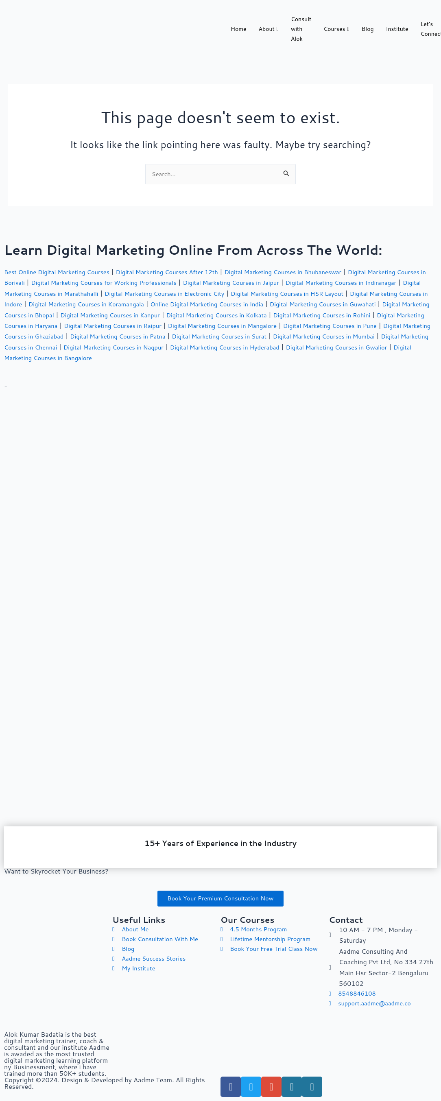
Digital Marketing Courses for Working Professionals (146, 281)
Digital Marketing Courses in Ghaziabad (244, 334)
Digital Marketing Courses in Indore (84, 302)
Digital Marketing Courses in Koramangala (207, 302)
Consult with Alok (301, 30)
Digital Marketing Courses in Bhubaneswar (309, 270)
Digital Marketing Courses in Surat (56, 345)
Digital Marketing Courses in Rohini (86, 323)
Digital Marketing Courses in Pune (127, 334)
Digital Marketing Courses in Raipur (318, 323)
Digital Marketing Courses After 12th (182, 270)
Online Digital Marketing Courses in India (339, 302)
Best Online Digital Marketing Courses (62, 270)
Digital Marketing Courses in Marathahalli (107, 291)
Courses (336, 30)
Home (239, 30)
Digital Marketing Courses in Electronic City (242, 291)
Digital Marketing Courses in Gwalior (215, 355)
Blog (368, 30)
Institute (397, 30)
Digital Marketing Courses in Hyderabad (93, 355)
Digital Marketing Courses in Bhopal (159, 313)
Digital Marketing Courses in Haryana (202, 323)
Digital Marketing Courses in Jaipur (285, 281)
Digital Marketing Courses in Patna (363, 334)
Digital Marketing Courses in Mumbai (170, 345)
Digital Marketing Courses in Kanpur (274, 313)
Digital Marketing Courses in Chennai (288, 345)
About (269, 30)
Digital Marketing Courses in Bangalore (336, 355)
